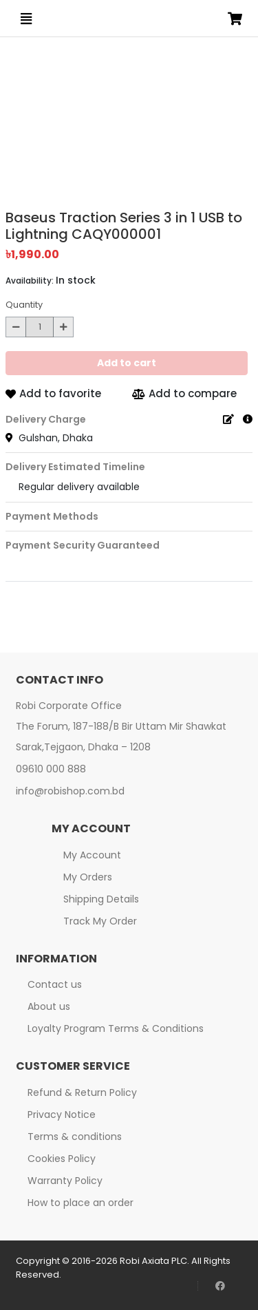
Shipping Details (101, 899)
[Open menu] (26, 18)
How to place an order (80, 1202)
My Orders (87, 877)
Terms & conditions (75, 1136)
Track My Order (100, 921)
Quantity (24, 304)
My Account (92, 855)
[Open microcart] (234, 18)
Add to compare (184, 394)
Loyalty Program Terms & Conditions (116, 1028)
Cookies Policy (62, 1158)
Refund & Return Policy (82, 1092)
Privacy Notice (62, 1114)
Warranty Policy (65, 1180)
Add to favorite (53, 394)
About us (49, 1006)
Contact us (55, 984)
